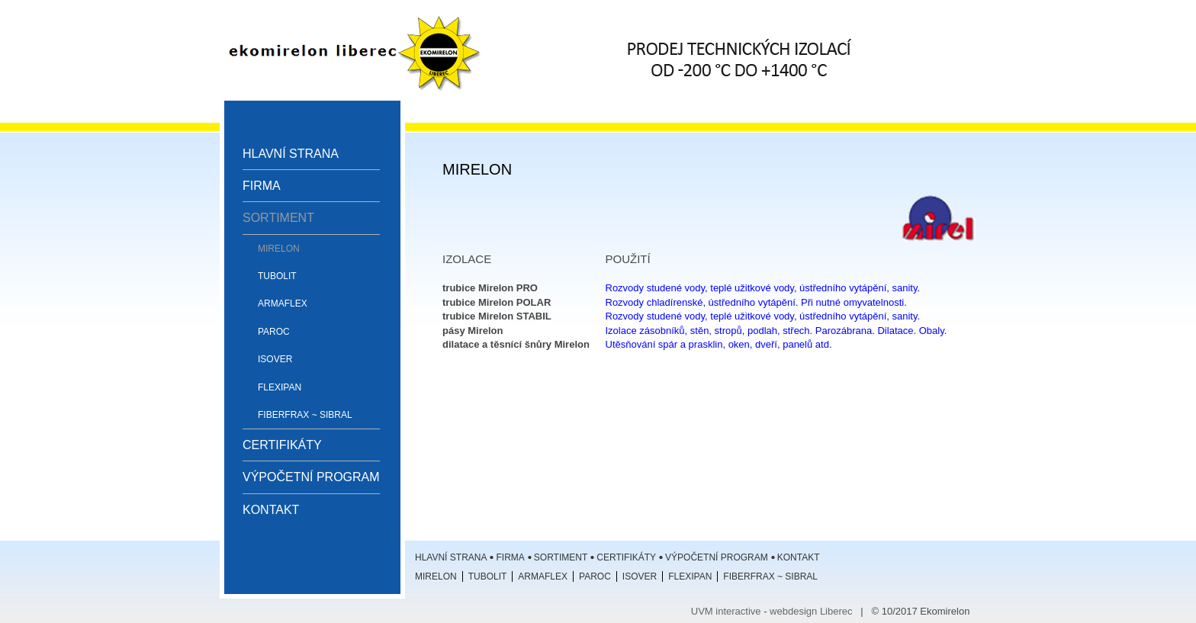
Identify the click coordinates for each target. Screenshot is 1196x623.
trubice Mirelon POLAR (496, 302)
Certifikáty (282, 444)
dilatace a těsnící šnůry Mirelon (516, 344)
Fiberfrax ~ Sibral (305, 414)
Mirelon (279, 248)
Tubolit (277, 276)
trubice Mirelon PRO (490, 288)
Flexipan (279, 387)
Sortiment (278, 217)
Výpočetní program (311, 476)
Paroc (274, 331)
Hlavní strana (291, 153)
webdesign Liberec (811, 611)
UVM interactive (726, 611)
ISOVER (275, 359)
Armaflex (282, 303)
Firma (262, 185)
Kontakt (271, 509)
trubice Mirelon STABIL (496, 316)
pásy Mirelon (472, 330)
